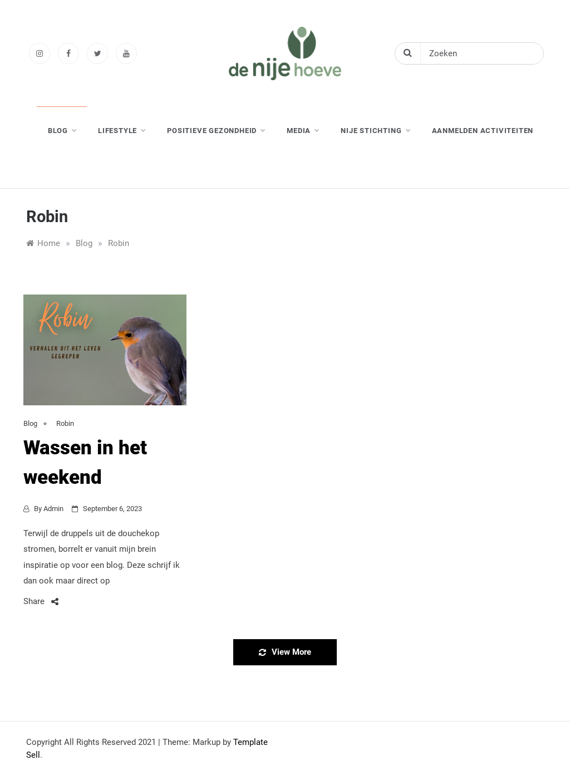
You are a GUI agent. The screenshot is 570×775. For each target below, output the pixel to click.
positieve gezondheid (215, 131)
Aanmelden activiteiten (483, 130)
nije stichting (375, 131)
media (302, 131)
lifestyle (121, 131)
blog (62, 131)
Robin (65, 423)
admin (53, 508)
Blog (30, 423)
